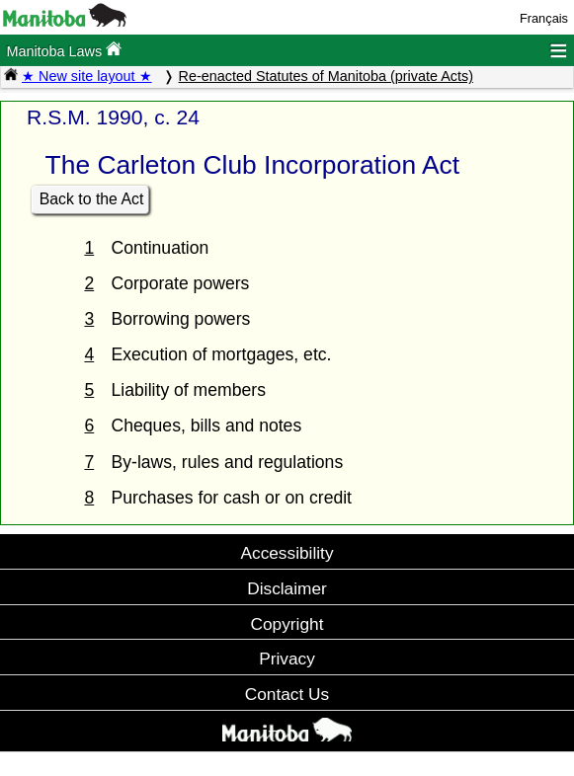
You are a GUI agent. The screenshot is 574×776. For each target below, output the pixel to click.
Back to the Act (92, 199)
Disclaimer (287, 588)
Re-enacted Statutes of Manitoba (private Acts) (326, 76)
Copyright (287, 624)
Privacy (287, 658)
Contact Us (287, 694)
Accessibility (286, 553)
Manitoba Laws (64, 49)
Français (544, 18)
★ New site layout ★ (87, 76)
